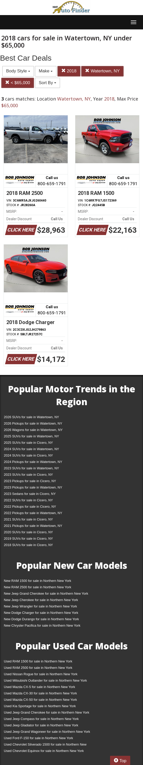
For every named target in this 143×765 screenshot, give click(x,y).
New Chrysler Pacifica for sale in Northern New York (42, 625)
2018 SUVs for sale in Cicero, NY (28, 545)
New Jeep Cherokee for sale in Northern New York (41, 600)
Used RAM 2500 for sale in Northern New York (38, 668)
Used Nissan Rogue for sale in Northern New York (40, 674)
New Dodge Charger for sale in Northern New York (41, 613)
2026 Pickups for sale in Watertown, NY (33, 423)
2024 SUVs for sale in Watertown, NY (31, 449)
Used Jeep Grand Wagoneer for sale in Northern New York (47, 732)
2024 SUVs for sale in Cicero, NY (28, 455)
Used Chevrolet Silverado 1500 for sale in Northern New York (45, 745)
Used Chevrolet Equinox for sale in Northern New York (44, 751)
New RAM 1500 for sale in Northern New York (37, 581)
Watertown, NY (102, 71)
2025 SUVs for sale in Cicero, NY (28, 443)
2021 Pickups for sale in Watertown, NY (33, 526)
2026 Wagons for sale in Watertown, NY (33, 430)
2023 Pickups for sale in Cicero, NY (30, 481)
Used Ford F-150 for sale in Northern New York (38, 738)
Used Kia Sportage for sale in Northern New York (40, 706)
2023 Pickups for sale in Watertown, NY (33, 487)
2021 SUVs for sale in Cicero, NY (28, 519)
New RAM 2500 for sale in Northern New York (37, 587)
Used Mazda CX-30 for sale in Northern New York (40, 693)
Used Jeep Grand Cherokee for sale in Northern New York (46, 712)
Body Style (18, 71)
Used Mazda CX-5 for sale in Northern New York (39, 687)
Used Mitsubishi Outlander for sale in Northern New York (45, 680)
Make (46, 71)
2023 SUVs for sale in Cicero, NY (28, 474)
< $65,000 (17, 82)
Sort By (47, 82)
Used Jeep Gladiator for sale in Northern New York (41, 725)
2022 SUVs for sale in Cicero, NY (28, 500)
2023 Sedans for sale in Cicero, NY (30, 494)
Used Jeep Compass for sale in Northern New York (41, 719)
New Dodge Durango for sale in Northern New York (41, 619)
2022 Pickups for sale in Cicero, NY (30, 506)
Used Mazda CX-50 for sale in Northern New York (40, 700)
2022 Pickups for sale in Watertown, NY (33, 513)
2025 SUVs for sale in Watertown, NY (31, 436)
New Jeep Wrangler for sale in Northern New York (40, 606)
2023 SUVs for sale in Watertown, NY (31, 468)
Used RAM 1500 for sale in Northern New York (38, 661)
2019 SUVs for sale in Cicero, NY (28, 538)
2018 (69, 71)
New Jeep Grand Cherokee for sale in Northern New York (46, 593)
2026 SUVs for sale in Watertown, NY (31, 417)
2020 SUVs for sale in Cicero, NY (28, 532)
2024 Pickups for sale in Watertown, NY (33, 462)
